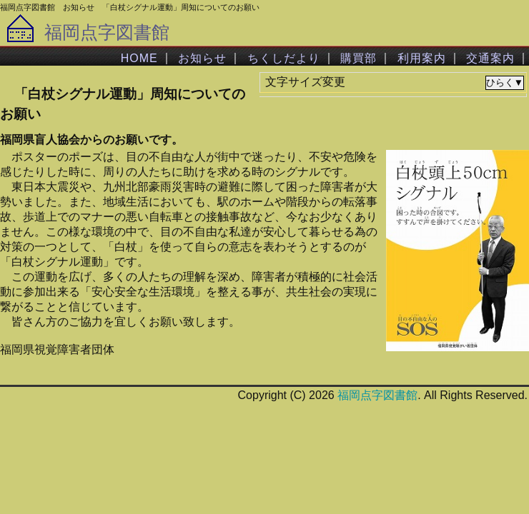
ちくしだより (283, 58)
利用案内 (421, 58)
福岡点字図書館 (106, 32)
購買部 (358, 58)
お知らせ (202, 58)
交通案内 (490, 58)
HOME (139, 58)
